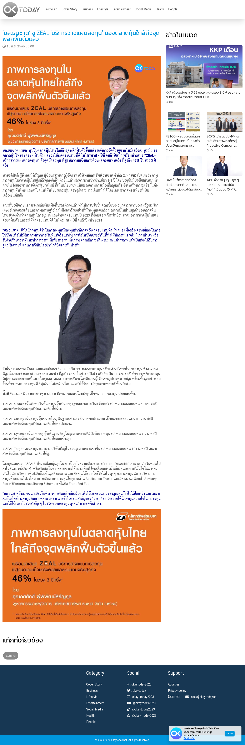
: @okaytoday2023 (141, 703)
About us (173, 684)
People (173, 9)
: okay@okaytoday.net (201, 697)
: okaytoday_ (137, 691)
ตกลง (229, 733)
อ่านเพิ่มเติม (189, 738)
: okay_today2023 (140, 697)
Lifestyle (102, 9)
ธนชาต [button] (11, 655)
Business (87, 9)
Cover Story (69, 9)
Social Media (143, 9)
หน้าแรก (52, 9)
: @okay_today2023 (141, 716)
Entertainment (121, 9)
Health (160, 9)
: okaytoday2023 (139, 684)
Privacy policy (177, 691)
